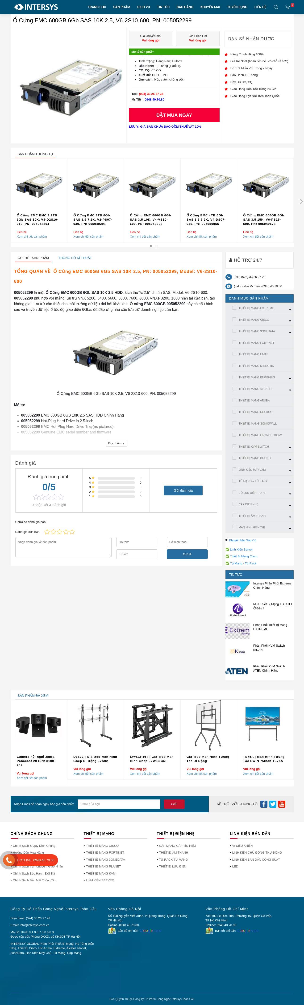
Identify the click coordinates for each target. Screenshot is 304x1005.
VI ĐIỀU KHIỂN (242, 845)
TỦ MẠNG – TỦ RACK (253, 481)
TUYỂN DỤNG (237, 7)
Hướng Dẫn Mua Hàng (28, 852)
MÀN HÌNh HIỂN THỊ (252, 527)
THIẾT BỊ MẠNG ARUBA (254, 400)
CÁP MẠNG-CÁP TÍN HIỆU (177, 845)
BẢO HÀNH (185, 7)
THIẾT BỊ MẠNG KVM (101, 873)
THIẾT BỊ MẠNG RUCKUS (255, 412)
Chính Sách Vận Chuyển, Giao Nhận (38, 866)
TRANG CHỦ (97, 7)
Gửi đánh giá (183, 490)
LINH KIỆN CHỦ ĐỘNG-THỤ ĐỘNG (257, 852)
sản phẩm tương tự (35, 154)
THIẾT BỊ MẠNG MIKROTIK (256, 366)
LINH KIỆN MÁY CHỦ (252, 469)
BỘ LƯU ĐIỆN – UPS (252, 492)
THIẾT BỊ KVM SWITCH (254, 446)
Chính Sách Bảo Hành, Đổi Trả (34, 873)
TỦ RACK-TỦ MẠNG (173, 859)
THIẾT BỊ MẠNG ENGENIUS (257, 377)
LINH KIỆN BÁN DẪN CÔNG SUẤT (256, 859)
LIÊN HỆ (260, 7)
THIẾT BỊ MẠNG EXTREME (256, 308)
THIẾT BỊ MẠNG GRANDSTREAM (260, 435)
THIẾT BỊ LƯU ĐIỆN (172, 866)
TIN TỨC (163, 7)
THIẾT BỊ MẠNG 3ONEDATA (257, 331)
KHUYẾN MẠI (210, 7)
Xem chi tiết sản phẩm (32, 236)
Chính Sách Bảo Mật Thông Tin (34, 880)
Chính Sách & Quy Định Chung (34, 845)
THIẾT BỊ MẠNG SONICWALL (258, 423)
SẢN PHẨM (121, 7)
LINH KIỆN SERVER (100, 880)
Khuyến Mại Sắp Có (242, 540)
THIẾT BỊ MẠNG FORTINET (256, 342)
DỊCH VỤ (143, 7)
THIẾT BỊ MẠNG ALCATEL (255, 389)
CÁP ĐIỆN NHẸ (248, 504)
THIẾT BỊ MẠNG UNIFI (253, 354)
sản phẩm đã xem (33, 695)
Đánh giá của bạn (27, 532)
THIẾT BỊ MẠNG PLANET (255, 458)
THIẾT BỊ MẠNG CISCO (254, 319)
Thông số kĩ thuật (75, 258)
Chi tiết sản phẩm (33, 258)
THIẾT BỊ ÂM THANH (252, 516)
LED (235, 866)
